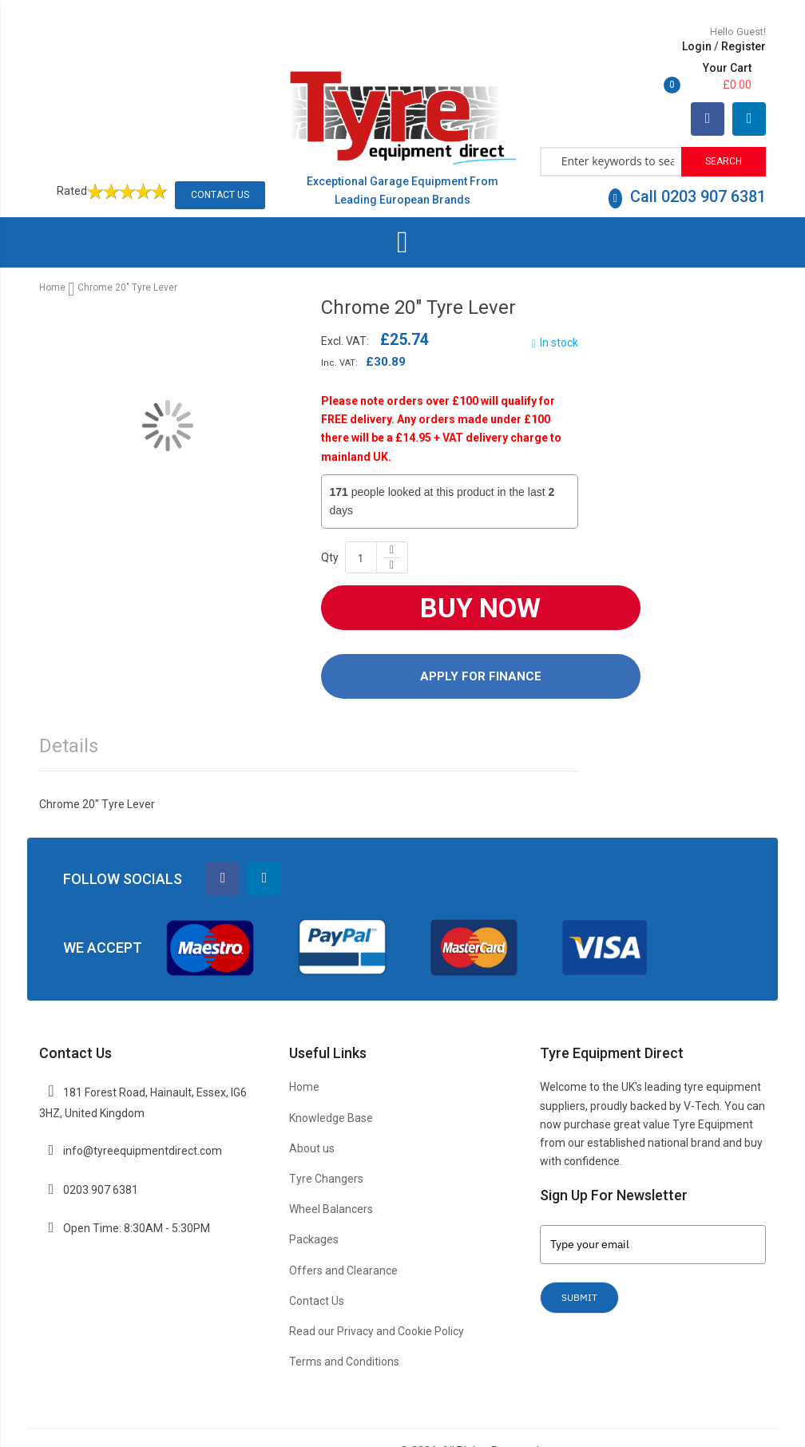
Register (638, 46)
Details (68, 711)
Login (591, 46)
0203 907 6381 (100, 1154)
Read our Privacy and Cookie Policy (376, 1295)
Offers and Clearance (343, 1234)
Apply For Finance (480, 640)
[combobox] (611, 125)
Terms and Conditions (344, 1326)
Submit (579, 1261)
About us (312, 1112)
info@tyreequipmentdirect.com (142, 1114)
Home (52, 252)
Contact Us (220, 159)
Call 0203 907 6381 (687, 160)
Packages (314, 1204)
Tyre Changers (326, 1142)
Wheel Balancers (331, 1173)
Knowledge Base (331, 1082)
